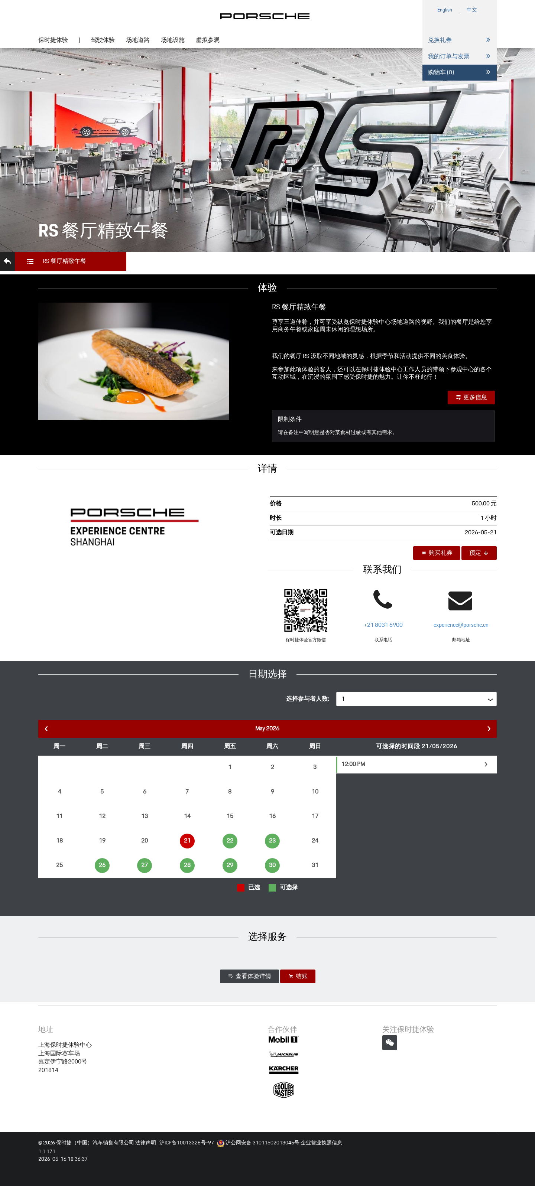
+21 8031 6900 (383, 625)
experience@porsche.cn (461, 625)
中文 (472, 10)
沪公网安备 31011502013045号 (258, 1143)
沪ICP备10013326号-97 (186, 1143)
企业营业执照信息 (321, 1143)
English (444, 10)
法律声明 (145, 1143)
